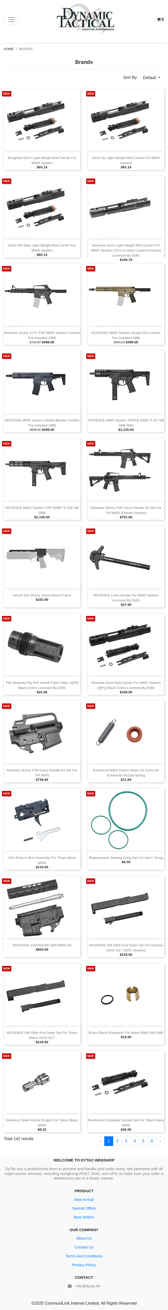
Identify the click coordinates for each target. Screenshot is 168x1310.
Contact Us (83, 1247)
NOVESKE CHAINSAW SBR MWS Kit (41, 945)
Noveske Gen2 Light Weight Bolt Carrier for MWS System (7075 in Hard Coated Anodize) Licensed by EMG (126, 250)
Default (150, 78)
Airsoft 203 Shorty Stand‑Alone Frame (42, 595)
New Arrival (84, 1199)
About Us (84, 1238)
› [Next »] (160, 1141)
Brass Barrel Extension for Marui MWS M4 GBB (126, 1033)
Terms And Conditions (84, 1256)
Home (9, 49)
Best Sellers (84, 1217)
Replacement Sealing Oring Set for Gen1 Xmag (126, 858)
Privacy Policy (84, 1265)
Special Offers (84, 1208)
